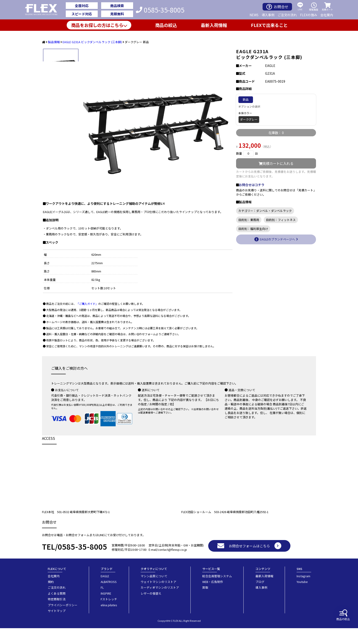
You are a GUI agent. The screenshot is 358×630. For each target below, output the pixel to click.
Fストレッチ (109, 601)
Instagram (303, 578)
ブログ (259, 583)
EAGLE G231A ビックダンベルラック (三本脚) (92, 42)
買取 (205, 589)
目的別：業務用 (248, 220)
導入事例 (268, 15)
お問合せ (277, 7)
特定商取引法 (57, 601)
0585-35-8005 (160, 9)
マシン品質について (154, 578)
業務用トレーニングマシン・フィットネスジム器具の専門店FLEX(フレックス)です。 (44, 10)
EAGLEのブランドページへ (277, 239)
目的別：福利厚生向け (253, 229)
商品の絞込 (343, 615)
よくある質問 (57, 595)
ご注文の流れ (287, 15)
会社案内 (326, 15)
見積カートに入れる (276, 163)
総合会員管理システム (217, 578)
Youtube (302, 583)
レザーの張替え (151, 595)
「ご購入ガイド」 (87, 305)
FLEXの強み (308, 15)
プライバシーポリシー (62, 607)
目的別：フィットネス (281, 220)
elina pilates (109, 607)
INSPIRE (106, 595)
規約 (51, 583)
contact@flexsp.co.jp (172, 551)
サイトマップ (57, 612)
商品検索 (117, 5)
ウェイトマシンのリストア (158, 583)
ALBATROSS (109, 583)
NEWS (254, 15)
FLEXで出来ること (269, 25)
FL (102, 589)
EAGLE (105, 578)
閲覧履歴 (313, 6)
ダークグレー (249, 119)
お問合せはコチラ (251, 184)
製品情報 (54, 42)
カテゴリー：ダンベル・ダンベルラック (265, 210)
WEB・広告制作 (212, 583)
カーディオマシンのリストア (160, 589)
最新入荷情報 (214, 25)
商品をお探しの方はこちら (97, 25)
